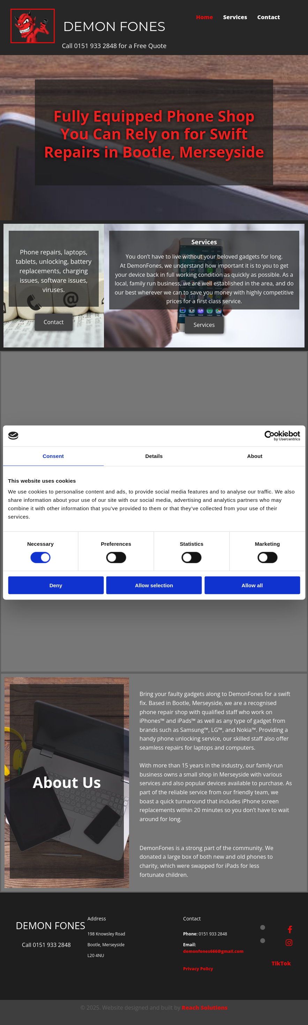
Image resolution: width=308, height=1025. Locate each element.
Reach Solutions (204, 1007)
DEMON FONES (114, 26)
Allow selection (154, 585)
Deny (56, 585)
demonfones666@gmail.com (213, 951)
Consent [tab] (53, 456)
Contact (269, 17)
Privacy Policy (198, 969)
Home (204, 17)
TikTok (281, 963)
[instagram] (289, 942)
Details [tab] (154, 456)
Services (235, 17)
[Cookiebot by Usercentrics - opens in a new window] (269, 435)
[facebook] (289, 929)
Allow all (252, 585)
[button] (53, 322)
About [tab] (255, 456)
